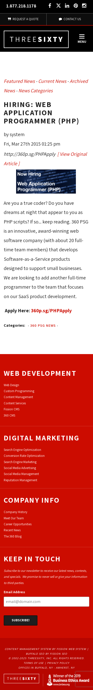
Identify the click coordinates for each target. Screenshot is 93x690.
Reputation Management (20, 480)
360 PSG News (43, 325)
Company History (15, 512)
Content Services (15, 403)
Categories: (14, 325)
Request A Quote (23, 19)
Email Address (14, 592)
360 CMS (9, 415)
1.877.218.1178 (21, 6)
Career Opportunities (17, 524)
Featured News (19, 81)
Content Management (18, 397)
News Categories (35, 90)
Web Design (11, 385)
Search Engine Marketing (20, 462)
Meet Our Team (14, 518)
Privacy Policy (58, 663)
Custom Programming (19, 391)
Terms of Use (34, 663)
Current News (52, 81)
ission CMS (12, 409)
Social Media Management (21, 474)
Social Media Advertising (20, 468)
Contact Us (70, 19)
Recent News (12, 530)
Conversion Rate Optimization (24, 456)
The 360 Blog (13, 536)
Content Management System (28, 649)
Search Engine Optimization (22, 450)
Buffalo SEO (35, 653)
